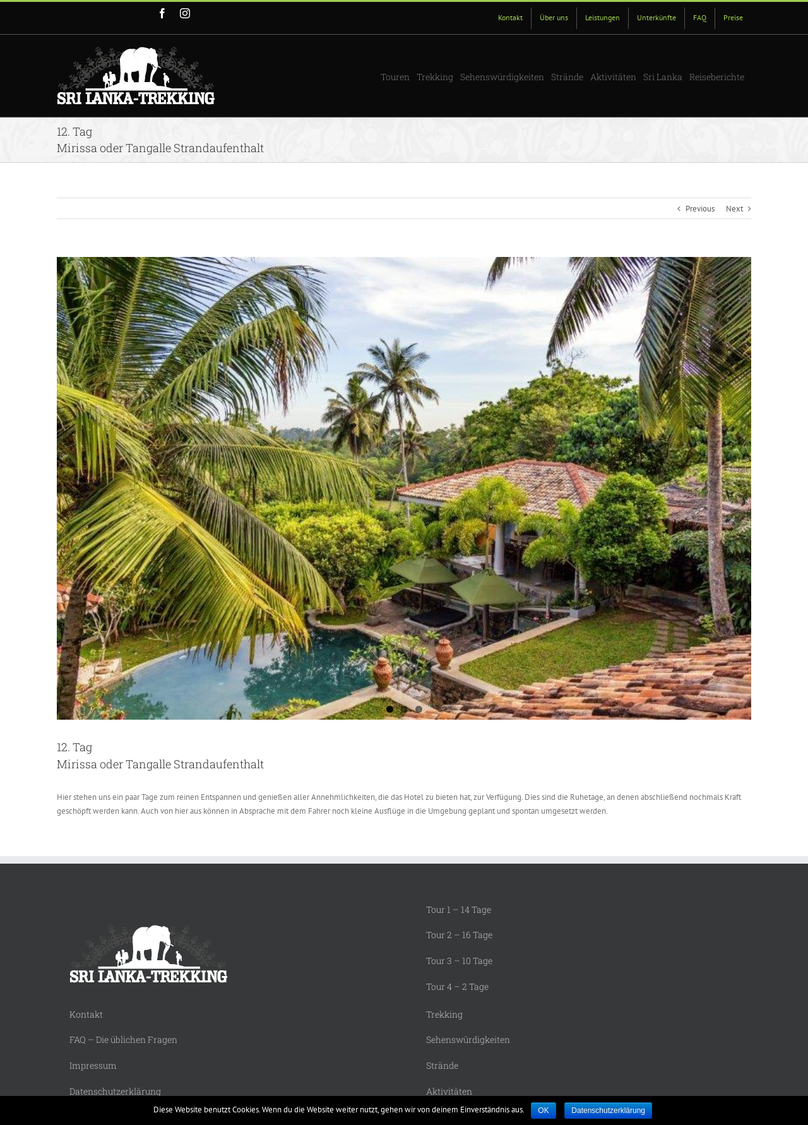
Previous (700, 208)
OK (543, 1110)
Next (734, 208)
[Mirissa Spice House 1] (404, 488)
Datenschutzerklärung (608, 1110)
